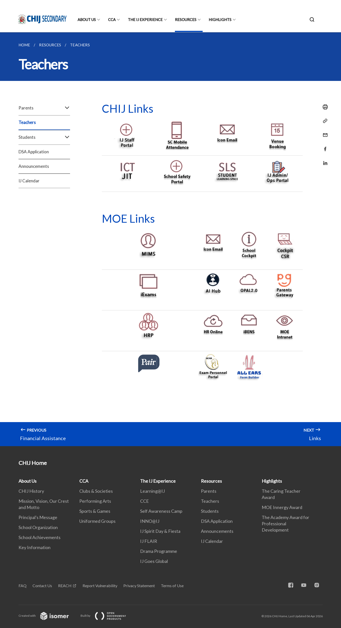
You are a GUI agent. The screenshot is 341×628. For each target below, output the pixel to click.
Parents (44, 108)
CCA (112, 19)
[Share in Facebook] (323, 146)
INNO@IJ (149, 521)
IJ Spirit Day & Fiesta (160, 531)
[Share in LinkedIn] (323, 160)
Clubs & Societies (96, 491)
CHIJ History (31, 491)
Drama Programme (158, 551)
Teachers (27, 122)
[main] (170, 239)
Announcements (34, 166)
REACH (65, 585)
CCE (144, 501)
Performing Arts (95, 501)
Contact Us (42, 585)
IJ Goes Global (154, 561)
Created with (48, 615)
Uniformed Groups (97, 521)
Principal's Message (38, 517)
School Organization (38, 527)
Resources (185, 19)
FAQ (23, 585)
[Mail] (323, 132)
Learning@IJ (152, 491)
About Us (87, 19)
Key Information (35, 547)
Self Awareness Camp (161, 511)
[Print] (323, 107)
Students (44, 137)
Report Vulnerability (100, 585)
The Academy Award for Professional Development (285, 524)
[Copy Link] (323, 121)
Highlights (220, 19)
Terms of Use (172, 585)
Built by (107, 615)
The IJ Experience (145, 19)
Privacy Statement (139, 585)
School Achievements (40, 537)
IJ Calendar (29, 180)
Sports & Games (94, 511)
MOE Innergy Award (282, 507)
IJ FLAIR (148, 541)
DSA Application (34, 151)
